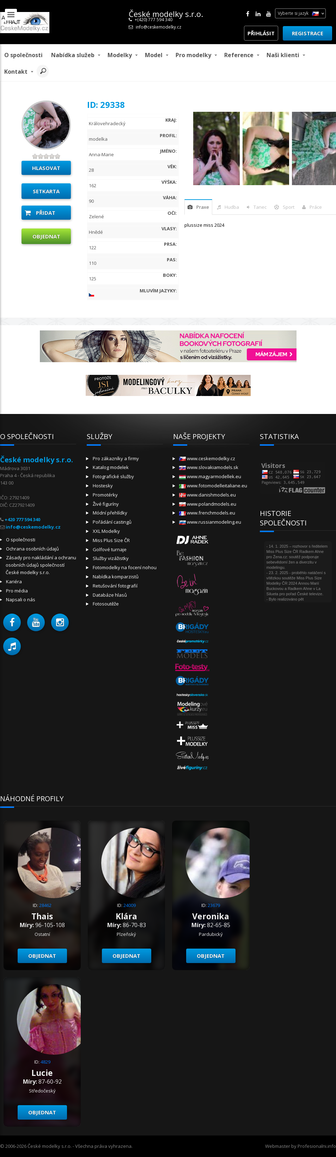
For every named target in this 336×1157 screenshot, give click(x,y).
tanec (260, 207)
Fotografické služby (113, 476)
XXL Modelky (106, 531)
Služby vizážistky (111, 558)
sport (288, 207)
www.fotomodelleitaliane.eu (213, 485)
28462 (45, 905)
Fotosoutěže (106, 604)
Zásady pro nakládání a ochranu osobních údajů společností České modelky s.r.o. (41, 565)
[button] (12, 622)
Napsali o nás (20, 599)
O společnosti (23, 55)
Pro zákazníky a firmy (116, 458)
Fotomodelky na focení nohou (125, 567)
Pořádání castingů (112, 522)
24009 (129, 905)
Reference (238, 55)
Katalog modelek (111, 467)
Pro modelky (193, 55)
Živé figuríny (106, 504)
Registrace (307, 33)
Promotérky (105, 495)
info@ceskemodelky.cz (158, 27)
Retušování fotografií (115, 586)
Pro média (17, 590)
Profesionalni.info (317, 1146)
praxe (202, 207)
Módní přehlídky (110, 513)
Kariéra (14, 581)
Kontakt (16, 71)
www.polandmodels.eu (207, 504)
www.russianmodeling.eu (210, 522)
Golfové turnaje (110, 549)
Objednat (46, 236)
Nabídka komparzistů (116, 576)
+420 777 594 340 (22, 519)
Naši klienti (283, 55)
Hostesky (103, 485)
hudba (232, 207)
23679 (214, 905)
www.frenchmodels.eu (207, 513)
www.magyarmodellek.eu (210, 476)
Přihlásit (261, 33)
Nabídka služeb (72, 55)
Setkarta (46, 191)
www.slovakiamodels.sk (208, 467)
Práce (316, 207)
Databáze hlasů (110, 595)
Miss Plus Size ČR (111, 540)
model (154, 55)
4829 (45, 1062)
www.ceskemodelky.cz (207, 458)
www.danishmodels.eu (207, 495)
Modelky (120, 55)
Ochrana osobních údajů (32, 549)
